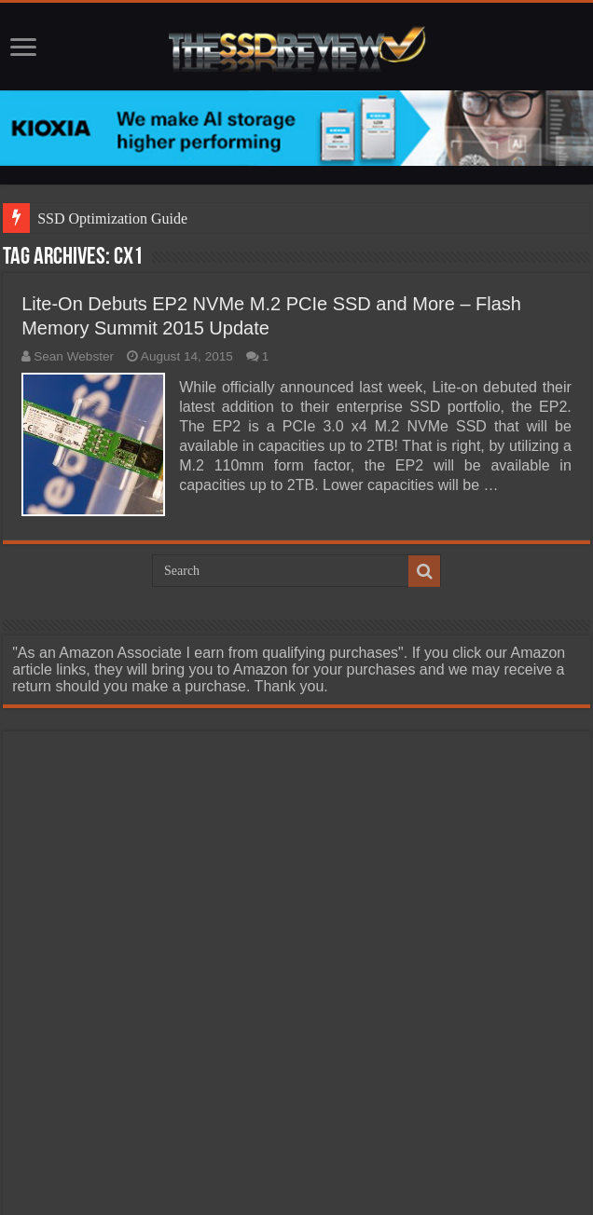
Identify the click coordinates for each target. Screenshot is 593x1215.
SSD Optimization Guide (112, 218)
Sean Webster (74, 356)
